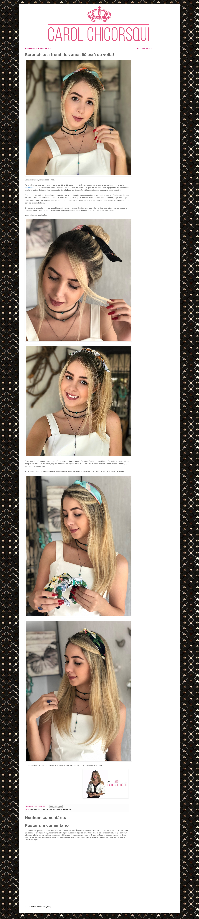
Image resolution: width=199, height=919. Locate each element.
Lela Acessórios (42, 810)
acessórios (33, 810)
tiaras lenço (67, 810)
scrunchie (52, 810)
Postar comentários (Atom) (41, 907)
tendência (59, 810)
